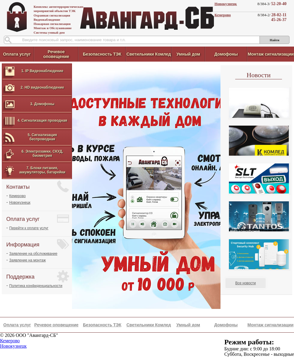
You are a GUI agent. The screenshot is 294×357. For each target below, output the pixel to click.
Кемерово (222, 15)
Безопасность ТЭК (102, 54)
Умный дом (188, 54)
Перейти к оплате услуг (29, 228)
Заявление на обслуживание (33, 254)
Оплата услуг (17, 54)
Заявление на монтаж (27, 260)
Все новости (245, 283)
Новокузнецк (225, 4)
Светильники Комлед (148, 54)
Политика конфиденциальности (35, 286)
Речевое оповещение (56, 54)
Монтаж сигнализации (271, 54)
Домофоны (226, 54)
